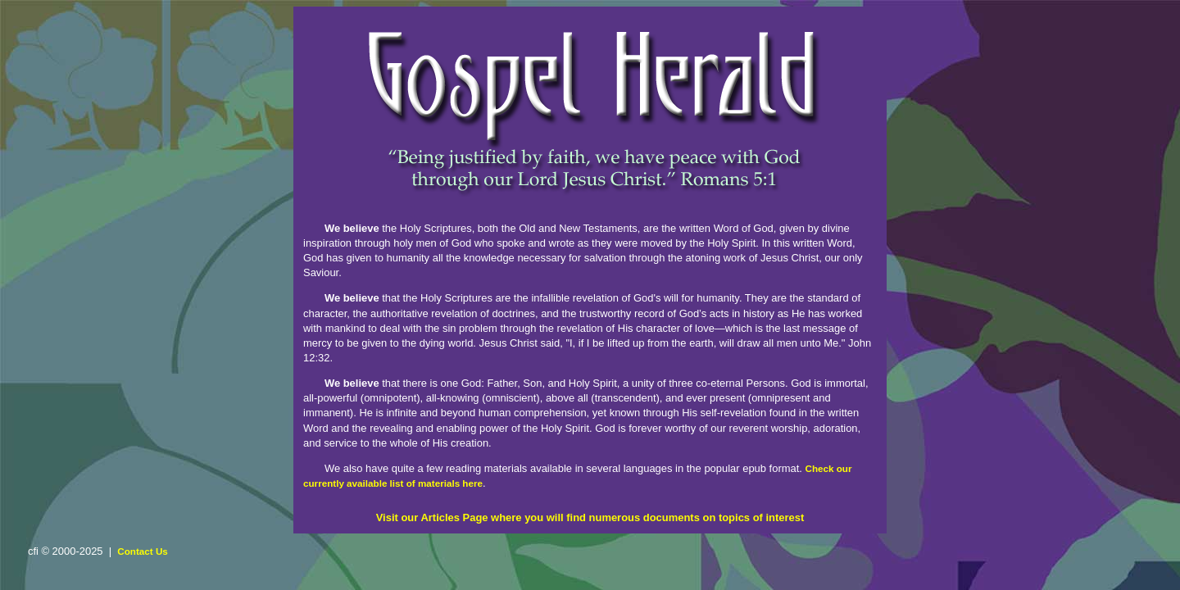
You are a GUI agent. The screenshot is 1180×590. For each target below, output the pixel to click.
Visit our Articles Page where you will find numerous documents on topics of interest (590, 517)
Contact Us (142, 551)
